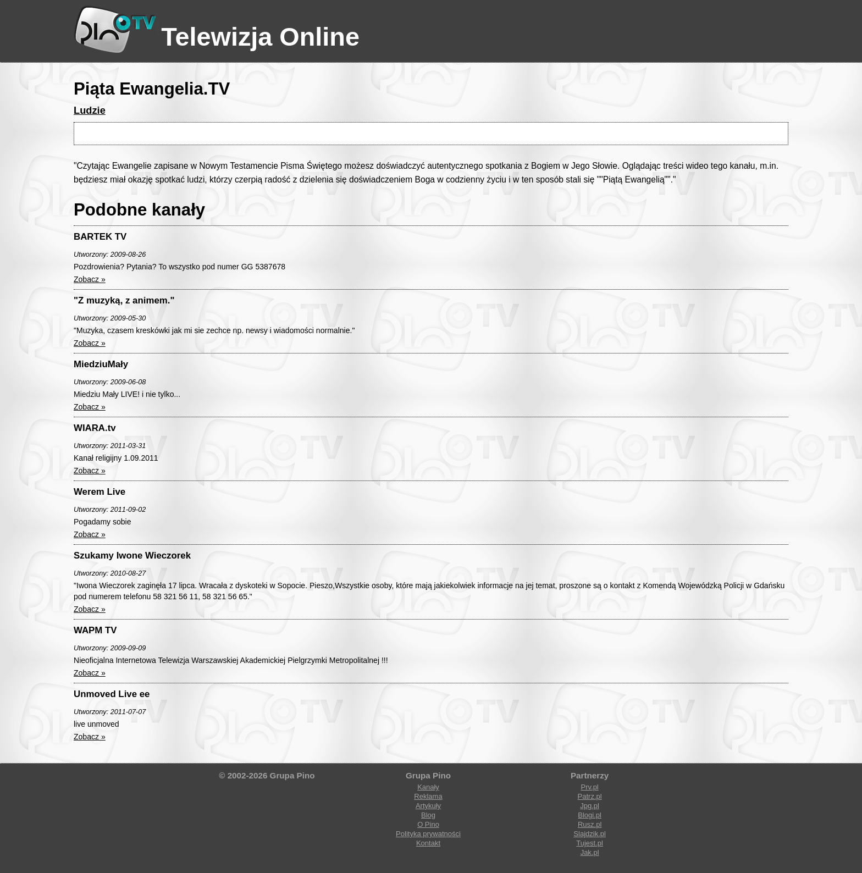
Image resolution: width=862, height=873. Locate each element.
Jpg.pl (589, 806)
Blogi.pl (589, 815)
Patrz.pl (590, 796)
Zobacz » (90, 279)
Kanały (428, 787)
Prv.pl (589, 787)
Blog (428, 815)
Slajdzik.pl (589, 834)
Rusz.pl (589, 824)
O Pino (428, 824)
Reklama (428, 796)
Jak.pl (590, 852)
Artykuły (428, 806)
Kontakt (428, 843)
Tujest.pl (589, 843)
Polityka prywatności (428, 834)
